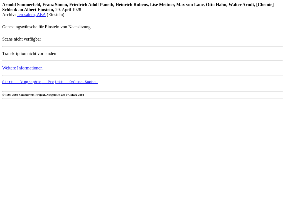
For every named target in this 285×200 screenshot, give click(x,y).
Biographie (27, 82)
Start (7, 82)
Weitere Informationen (22, 68)
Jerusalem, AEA (31, 14)
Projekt (52, 82)
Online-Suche (80, 82)
